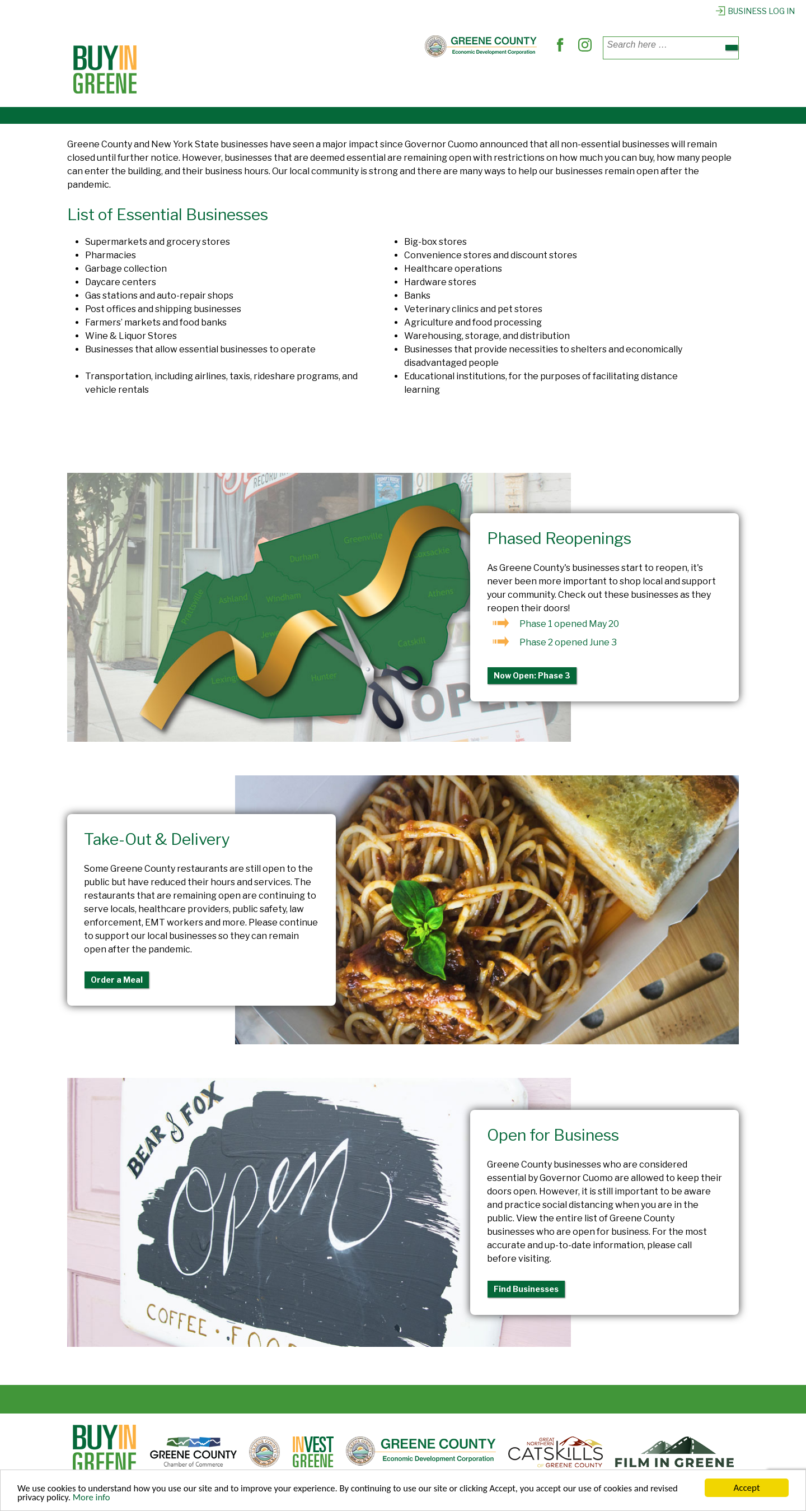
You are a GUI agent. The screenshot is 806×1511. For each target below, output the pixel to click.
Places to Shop (219, 83)
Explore (548, 83)
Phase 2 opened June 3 (568, 642)
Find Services (398, 83)
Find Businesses (526, 1289)
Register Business (631, 83)
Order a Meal (117, 979)
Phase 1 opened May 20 (569, 624)
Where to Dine (311, 83)
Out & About (480, 83)
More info (93, 1498)
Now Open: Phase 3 (532, 675)
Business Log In (755, 11)
